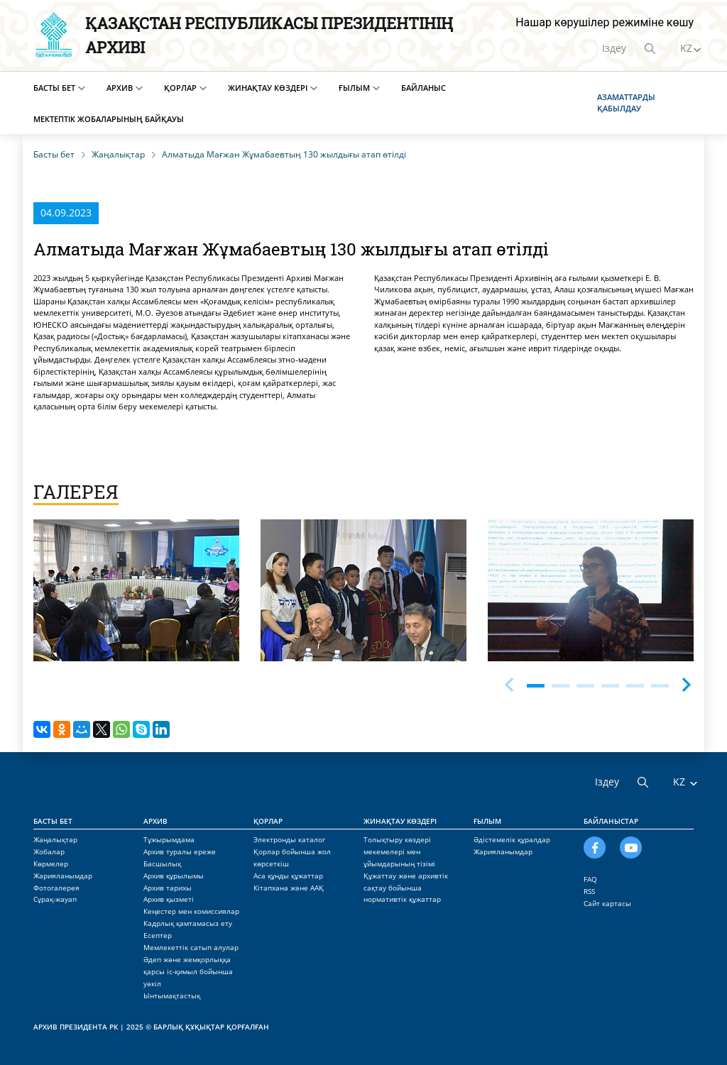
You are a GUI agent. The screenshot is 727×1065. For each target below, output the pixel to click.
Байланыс (423, 87)
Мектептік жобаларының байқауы (108, 119)
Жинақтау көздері (267, 87)
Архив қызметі (168, 899)
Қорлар (180, 87)
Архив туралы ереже (179, 851)
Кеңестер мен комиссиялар (191, 911)
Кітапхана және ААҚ (288, 888)
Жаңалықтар (55, 839)
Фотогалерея (56, 888)
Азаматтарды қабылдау (626, 103)
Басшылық (162, 863)
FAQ (590, 879)
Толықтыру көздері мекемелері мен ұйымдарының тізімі (399, 851)
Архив (119, 87)
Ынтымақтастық (171, 995)
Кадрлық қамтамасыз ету (187, 923)
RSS (589, 891)
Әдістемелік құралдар (512, 839)
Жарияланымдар (62, 876)
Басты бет (54, 87)
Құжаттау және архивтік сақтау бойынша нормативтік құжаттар (406, 888)
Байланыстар (611, 821)
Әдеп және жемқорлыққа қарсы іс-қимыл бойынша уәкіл (188, 971)
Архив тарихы (167, 888)
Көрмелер (50, 863)
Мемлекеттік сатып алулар (191, 947)
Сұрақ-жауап (55, 899)
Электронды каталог (289, 839)
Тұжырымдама (169, 839)
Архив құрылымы (173, 876)
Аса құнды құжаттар (288, 876)
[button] (686, 682)
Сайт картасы (607, 903)
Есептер (157, 935)
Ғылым (354, 87)
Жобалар (49, 851)
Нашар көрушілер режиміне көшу (604, 22)
